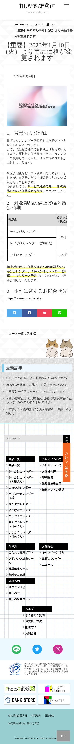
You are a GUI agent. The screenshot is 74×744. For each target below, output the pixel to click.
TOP (63, 736)
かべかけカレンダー (21, 471)
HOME (19, 24)
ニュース (47, 564)
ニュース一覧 (40, 24)
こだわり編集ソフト (21, 552)
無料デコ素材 (17, 574)
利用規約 (36, 715)
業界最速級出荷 (51, 483)
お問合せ (30, 633)
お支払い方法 (33, 621)
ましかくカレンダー (21, 516)
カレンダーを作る (67, 462)
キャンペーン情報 (53, 552)
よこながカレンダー (21, 510)
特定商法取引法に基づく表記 (23, 723)
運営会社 (49, 715)
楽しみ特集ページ (20, 599)
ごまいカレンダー (20, 487)
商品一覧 (14, 465)
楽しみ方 (14, 593)
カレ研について (51, 465)
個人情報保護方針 (17, 715)
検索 (66, 439)
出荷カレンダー (51, 558)
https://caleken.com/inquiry (24, 298)
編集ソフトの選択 (53, 489)
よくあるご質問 (35, 615)
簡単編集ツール (18, 568)
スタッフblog (17, 587)
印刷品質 (47, 477)
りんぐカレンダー (20, 504)
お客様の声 (49, 471)
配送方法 (30, 627)
